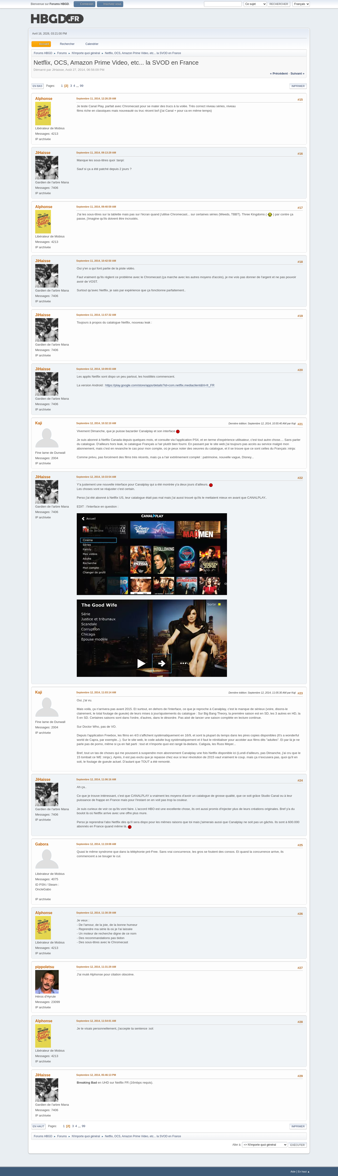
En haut (38, 1126)
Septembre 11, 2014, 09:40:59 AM (96, 206)
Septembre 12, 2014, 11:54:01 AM (96, 1020)
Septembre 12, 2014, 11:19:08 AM (96, 843)
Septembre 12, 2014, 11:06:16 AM (96, 778)
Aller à (236, 1144)
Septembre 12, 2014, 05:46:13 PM (96, 1074)
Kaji (38, 423)
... (78, 85)
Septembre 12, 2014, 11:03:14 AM (96, 692)
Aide (293, 1171)
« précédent (279, 73)
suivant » (297, 73)
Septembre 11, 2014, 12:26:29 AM (96, 98)
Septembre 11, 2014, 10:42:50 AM (96, 260)
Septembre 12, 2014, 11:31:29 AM (96, 966)
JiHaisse (42, 152)
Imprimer (298, 85)
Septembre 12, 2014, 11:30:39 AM (96, 912)
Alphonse (43, 98)
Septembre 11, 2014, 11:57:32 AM (96, 314)
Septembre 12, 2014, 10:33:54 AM (96, 476)
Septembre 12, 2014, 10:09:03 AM (96, 368)
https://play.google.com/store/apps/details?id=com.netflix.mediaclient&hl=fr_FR (160, 385)
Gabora (41, 844)
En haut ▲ (304, 1171)
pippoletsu (44, 966)
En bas (37, 85)
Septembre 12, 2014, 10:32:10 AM (96, 422)
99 (81, 85)
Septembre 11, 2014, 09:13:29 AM (96, 152)
